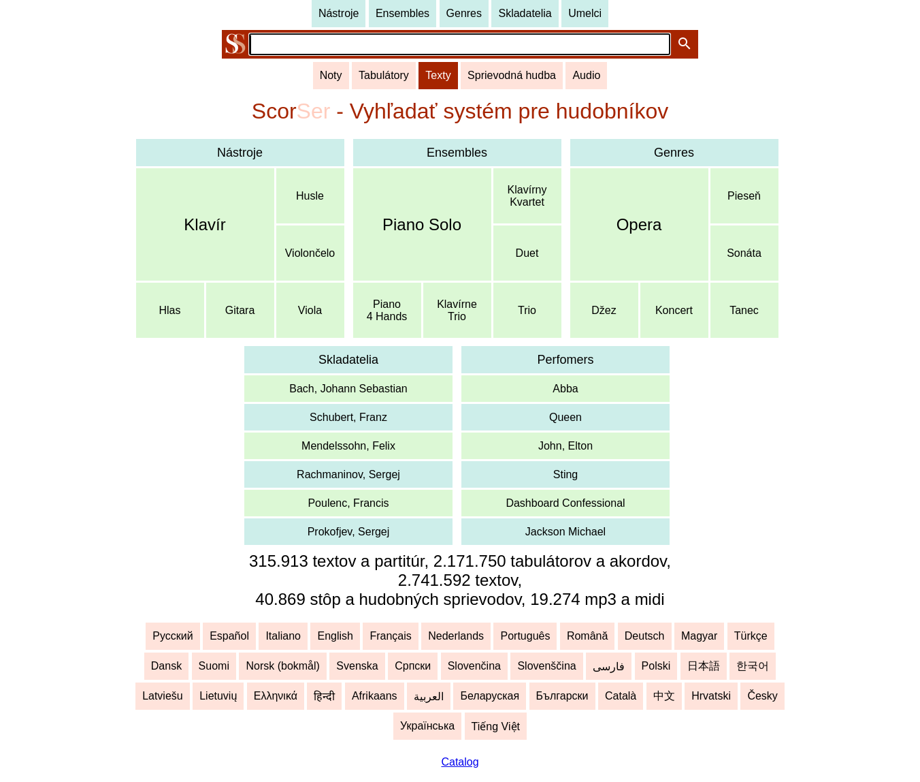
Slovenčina (474, 666)
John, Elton (565, 446)
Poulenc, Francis (348, 503)
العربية (429, 696)
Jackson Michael (565, 531)
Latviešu (162, 696)
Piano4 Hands (387, 310)
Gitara (240, 310)
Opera (639, 224)
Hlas (169, 310)
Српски (413, 666)
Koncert (674, 310)
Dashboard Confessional (565, 503)
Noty (331, 75)
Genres (464, 13)
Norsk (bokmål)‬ (282, 666)
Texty (437, 75)
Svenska (357, 666)
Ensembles (402, 13)
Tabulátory (384, 75)
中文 (664, 696)
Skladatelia (524, 13)
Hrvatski (711, 696)
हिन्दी (324, 696)
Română (587, 636)
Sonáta (744, 253)
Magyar (699, 636)
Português (525, 636)
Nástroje (338, 13)
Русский (172, 636)
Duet (527, 253)
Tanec (744, 310)
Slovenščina (546, 666)
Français (390, 636)
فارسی (609, 666)
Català (620, 696)
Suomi (214, 666)
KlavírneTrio (457, 310)
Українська (427, 726)
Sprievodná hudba (511, 75)
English (334, 636)
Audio (586, 75)
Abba (565, 388)
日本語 (703, 666)
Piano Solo (421, 224)
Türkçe (751, 636)
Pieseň (744, 196)
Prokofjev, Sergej (349, 531)
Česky (762, 696)
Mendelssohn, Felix (348, 446)
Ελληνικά (275, 696)
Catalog (459, 762)
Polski (656, 666)
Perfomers (565, 359)
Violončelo (310, 253)
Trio (527, 310)
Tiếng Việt (496, 726)
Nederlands (456, 636)
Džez (603, 310)
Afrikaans (374, 696)
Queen (565, 417)
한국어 (752, 666)
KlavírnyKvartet (527, 196)
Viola (310, 310)
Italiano (283, 636)
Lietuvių (218, 696)
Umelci (585, 13)
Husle (310, 196)
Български (562, 696)
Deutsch (645, 636)
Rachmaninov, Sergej (348, 474)
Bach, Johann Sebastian (348, 388)
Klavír (204, 224)
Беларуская (489, 696)
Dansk (166, 666)
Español (229, 636)
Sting (565, 474)
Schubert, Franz (348, 417)
